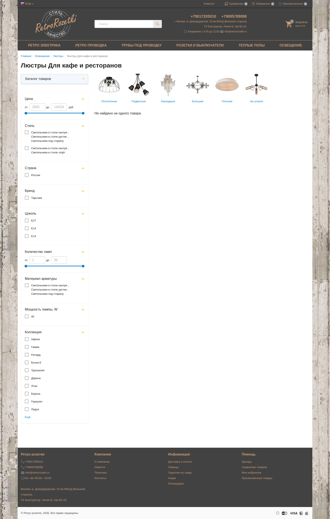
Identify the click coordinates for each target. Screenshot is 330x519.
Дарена (36, 378)
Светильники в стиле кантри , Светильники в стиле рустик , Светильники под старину (50, 136)
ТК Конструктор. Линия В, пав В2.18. (225, 26)
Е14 (33, 228)
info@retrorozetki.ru (236, 31)
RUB (28, 3)
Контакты (100, 478)
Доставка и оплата (180, 461)
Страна (30, 168)
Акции (172, 478)
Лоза (34, 386)
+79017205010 (204, 16)
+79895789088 (234, 16)
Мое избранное (251, 472)
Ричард (35, 354)
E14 (33, 236)
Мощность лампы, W (41, 309)
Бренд (30, 190)
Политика (100, 472)
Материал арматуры (41, 278)
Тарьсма (36, 197)
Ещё (28, 417)
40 (32, 316)
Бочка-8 (36, 362)
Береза (35, 393)
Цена (29, 99)
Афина (35, 339)
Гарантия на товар (180, 472)
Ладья (35, 409)
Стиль (30, 125)
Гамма (35, 347)
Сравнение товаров (254, 467)
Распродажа (176, 483)
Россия (35, 175)
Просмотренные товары (257, 478)
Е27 (33, 220)
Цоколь (30, 213)
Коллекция (33, 332)
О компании (102, 461)
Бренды (247, 461)
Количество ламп (38, 252)
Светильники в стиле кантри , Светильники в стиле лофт (50, 150)
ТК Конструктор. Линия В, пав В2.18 (43, 500)
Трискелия (37, 370)
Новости (209, 3)
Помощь (173, 467)
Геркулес (37, 401)
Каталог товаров (38, 79)
